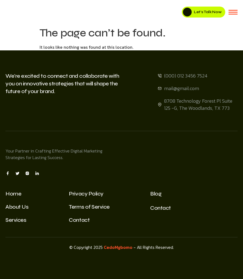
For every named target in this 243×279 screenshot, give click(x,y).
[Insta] (27, 173)
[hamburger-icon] (233, 12)
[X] (17, 173)
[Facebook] (7, 173)
